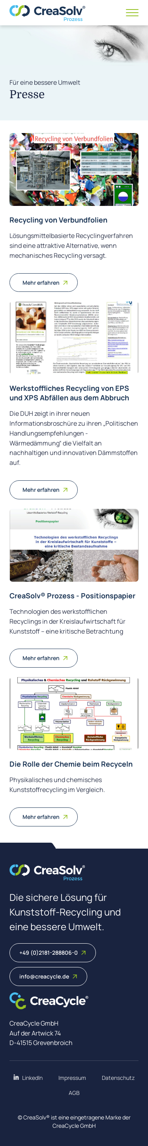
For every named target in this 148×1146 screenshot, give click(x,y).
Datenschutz (118, 1077)
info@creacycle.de (48, 976)
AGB (74, 1093)
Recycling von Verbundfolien (58, 220)
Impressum (72, 1077)
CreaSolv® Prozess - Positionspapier (72, 595)
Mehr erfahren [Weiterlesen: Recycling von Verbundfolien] (45, 282)
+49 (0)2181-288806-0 (52, 952)
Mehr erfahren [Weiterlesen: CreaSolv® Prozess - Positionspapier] (45, 658)
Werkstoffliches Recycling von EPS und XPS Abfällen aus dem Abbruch (69, 392)
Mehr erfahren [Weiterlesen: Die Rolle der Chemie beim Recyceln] (45, 816)
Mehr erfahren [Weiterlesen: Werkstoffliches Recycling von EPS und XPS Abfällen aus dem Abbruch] (45, 489)
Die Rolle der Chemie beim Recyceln (71, 764)
